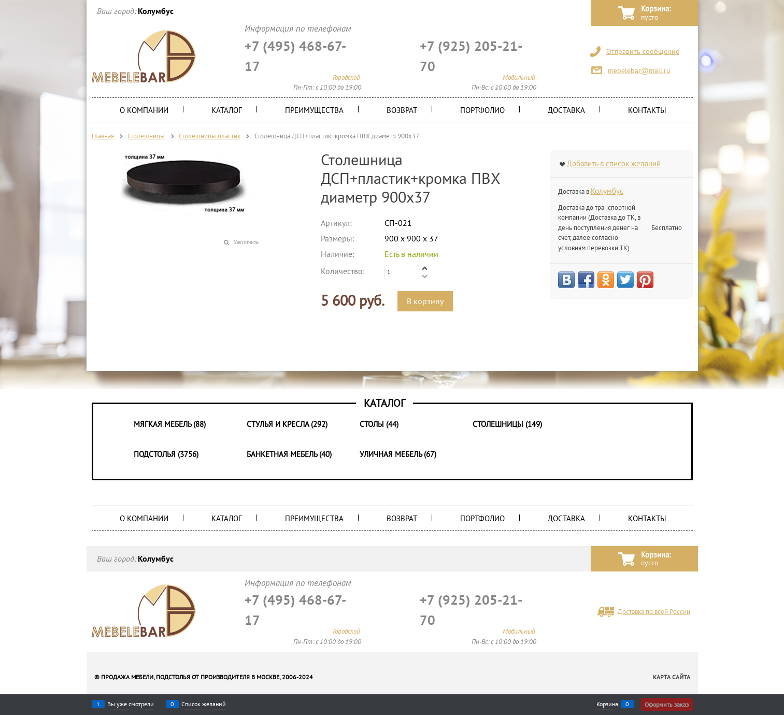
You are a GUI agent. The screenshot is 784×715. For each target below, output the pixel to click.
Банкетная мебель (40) (289, 454)
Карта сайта (671, 677)
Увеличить (246, 242)
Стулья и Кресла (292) (287, 424)
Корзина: (656, 13)
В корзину (425, 301)
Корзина (607, 704)
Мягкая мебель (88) (170, 424)
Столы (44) (379, 424)
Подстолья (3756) (166, 454)
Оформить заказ (667, 704)
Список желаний (203, 704)
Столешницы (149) (507, 424)
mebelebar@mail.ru (639, 70)
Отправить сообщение (642, 51)
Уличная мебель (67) (398, 454)
